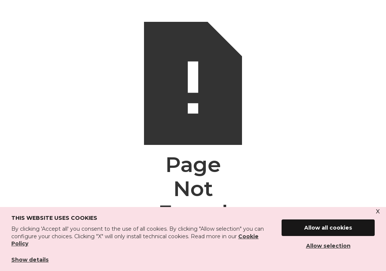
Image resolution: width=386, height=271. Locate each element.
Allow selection (328, 245)
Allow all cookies (328, 227)
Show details (30, 259)
